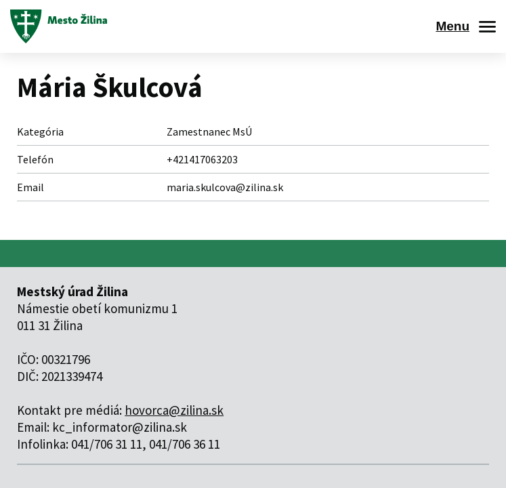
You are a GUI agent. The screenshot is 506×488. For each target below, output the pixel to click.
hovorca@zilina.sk (174, 410)
